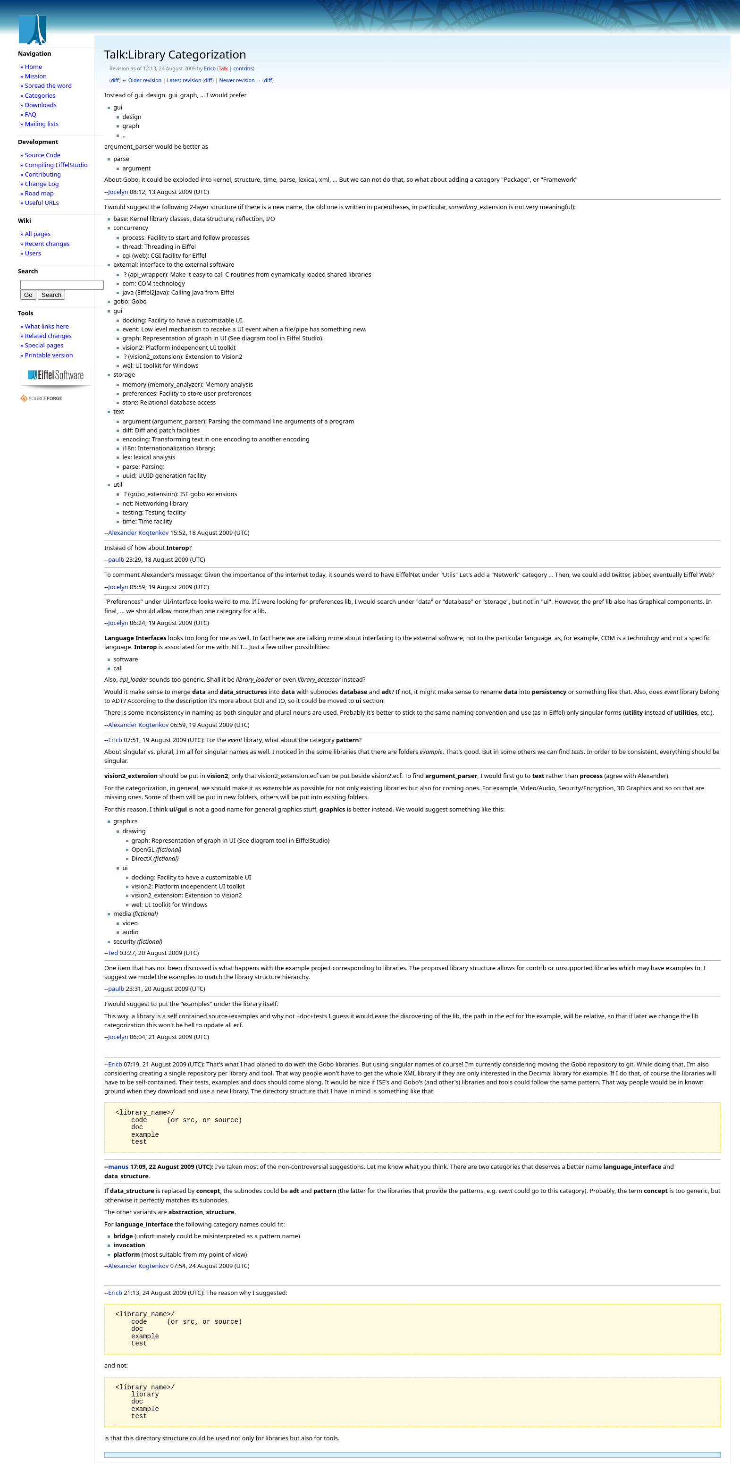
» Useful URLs (39, 202)
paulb (116, 559)
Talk (223, 68)
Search (28, 271)
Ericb (210, 68)
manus (118, 1166)
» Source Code (40, 155)
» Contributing (40, 174)
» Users (30, 253)
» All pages (35, 233)
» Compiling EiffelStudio (54, 165)
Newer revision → (240, 80)
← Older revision (141, 80)
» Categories (38, 95)
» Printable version (46, 355)
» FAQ (28, 114)
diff (115, 80)
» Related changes (46, 335)
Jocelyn (118, 191)
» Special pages (41, 345)
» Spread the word (46, 85)
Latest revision (184, 80)
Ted (113, 952)
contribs (242, 68)
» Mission (33, 76)
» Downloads (38, 105)
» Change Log (39, 183)
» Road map (37, 193)
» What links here (44, 326)
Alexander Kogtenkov (138, 532)
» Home (31, 66)
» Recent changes (45, 243)
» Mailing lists (39, 123)
